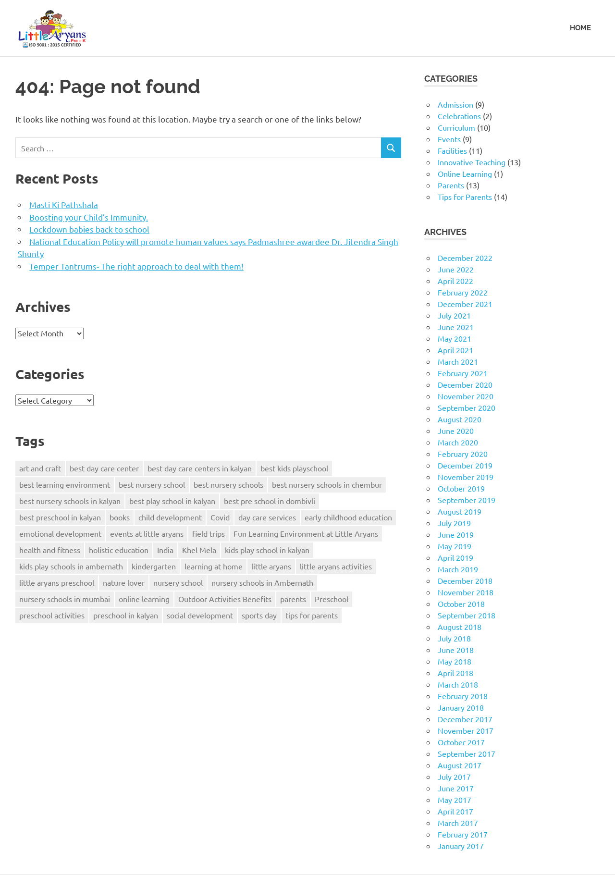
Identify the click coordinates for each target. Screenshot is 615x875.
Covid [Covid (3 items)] (220, 517)
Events (449, 139)
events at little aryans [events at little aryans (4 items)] (147, 533)
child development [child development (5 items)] (170, 517)
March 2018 (458, 684)
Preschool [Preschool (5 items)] (331, 599)
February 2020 (463, 453)
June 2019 (456, 534)
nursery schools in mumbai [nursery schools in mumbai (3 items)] (64, 599)
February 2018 (463, 696)
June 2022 (456, 269)
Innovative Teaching (471, 162)
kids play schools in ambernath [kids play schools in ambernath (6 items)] (71, 566)
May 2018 (454, 661)
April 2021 (455, 350)
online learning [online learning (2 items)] (144, 599)
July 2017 (454, 776)
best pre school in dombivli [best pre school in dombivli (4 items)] (269, 500)
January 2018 (461, 707)
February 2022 (463, 292)
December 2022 (465, 257)
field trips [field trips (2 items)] (208, 533)
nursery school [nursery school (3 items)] (178, 582)
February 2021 (463, 373)
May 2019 (454, 546)
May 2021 (454, 338)
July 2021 (454, 315)
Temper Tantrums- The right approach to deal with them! (136, 266)
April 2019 (455, 557)
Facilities (452, 150)
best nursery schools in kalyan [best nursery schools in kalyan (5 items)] (70, 500)
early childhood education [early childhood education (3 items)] (348, 517)
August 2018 (459, 626)
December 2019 (465, 465)
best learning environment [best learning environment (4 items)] (64, 484)
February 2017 (463, 834)
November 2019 (465, 476)
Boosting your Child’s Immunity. (88, 217)
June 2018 (456, 649)
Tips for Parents (465, 196)
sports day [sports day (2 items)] (259, 615)
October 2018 (461, 603)
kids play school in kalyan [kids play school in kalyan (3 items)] (267, 550)
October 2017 (461, 742)
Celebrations (459, 116)
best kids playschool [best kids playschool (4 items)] (294, 468)
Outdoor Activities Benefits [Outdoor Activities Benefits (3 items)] (224, 599)
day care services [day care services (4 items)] (267, 517)
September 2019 (466, 500)
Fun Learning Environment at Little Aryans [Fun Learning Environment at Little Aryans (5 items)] (306, 533)
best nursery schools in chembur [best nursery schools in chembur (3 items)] (327, 484)
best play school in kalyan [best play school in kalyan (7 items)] (172, 500)
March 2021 (458, 361)
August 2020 (459, 419)
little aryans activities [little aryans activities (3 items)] (336, 566)
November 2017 (465, 730)
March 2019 (458, 569)
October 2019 (461, 488)
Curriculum (456, 127)
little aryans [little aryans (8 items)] (271, 566)
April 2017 (455, 811)
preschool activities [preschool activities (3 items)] (52, 615)
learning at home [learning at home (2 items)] (213, 566)
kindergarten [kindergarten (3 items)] (154, 566)
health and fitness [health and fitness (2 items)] (49, 550)
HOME (580, 28)
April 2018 (455, 673)
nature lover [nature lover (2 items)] (124, 582)
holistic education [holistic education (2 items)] (118, 550)
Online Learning (465, 173)
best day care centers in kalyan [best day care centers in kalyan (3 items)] (200, 468)
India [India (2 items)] (165, 550)
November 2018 (465, 592)
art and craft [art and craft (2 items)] (40, 468)
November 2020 (465, 396)
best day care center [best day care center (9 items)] (104, 468)
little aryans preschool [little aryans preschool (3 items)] (56, 582)
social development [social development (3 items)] (200, 615)
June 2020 (456, 430)
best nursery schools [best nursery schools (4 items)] (228, 484)
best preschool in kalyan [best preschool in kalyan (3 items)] (60, 517)
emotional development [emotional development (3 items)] (60, 533)
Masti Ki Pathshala (63, 204)
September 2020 (466, 407)
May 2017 (454, 799)
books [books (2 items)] (120, 517)
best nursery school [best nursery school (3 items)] (152, 484)
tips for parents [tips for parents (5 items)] (311, 615)
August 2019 (459, 511)
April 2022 (455, 280)
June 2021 (456, 327)
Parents (451, 185)
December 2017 (465, 719)
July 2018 (454, 638)
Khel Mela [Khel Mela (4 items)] (199, 550)
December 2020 (465, 384)
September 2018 (466, 615)
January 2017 (461, 845)
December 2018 (465, 580)
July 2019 (454, 523)
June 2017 (456, 788)
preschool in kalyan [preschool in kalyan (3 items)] (125, 615)
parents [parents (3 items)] (293, 599)
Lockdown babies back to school (89, 229)
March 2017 (458, 822)
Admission (455, 104)
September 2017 (466, 753)
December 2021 (465, 303)
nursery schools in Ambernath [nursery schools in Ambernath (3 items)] (262, 582)
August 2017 (459, 765)
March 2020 (458, 442)
